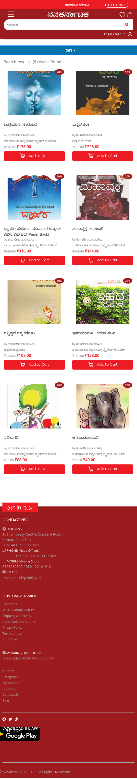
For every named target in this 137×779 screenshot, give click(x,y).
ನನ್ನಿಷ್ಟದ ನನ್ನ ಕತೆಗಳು (19, 332)
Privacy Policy (12, 627)
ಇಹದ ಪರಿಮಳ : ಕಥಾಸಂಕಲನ (94, 332)
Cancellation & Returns (19, 621)
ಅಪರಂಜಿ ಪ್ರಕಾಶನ (14, 350)
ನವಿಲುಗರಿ (11, 437)
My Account (11, 682)
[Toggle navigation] (10, 13)
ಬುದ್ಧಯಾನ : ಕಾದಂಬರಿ (20, 124)
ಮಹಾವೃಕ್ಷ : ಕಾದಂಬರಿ (88, 228)
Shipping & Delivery (16, 616)
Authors (8, 671)
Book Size (9, 639)
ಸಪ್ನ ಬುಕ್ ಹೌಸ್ (81, 141)
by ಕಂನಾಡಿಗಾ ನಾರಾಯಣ (19, 135)
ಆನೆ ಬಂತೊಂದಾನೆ (85, 437)
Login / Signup (114, 34)
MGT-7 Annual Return (18, 610)
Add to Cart (34, 156)
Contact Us (10, 694)
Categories (10, 677)
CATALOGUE (116, 5)
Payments (9, 604)
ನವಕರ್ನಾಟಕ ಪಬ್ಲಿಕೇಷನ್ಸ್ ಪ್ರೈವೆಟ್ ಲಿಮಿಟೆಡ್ (30, 141)
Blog (5, 700)
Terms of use (12, 633)
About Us (9, 688)
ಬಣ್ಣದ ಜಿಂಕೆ (81, 124)
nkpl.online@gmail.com (21, 577)
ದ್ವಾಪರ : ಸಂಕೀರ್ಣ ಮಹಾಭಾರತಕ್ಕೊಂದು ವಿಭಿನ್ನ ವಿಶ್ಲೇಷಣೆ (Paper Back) (32, 231)
